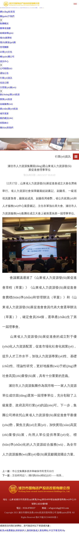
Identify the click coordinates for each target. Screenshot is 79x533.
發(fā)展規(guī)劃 (8, 42)
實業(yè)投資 (6, 99)
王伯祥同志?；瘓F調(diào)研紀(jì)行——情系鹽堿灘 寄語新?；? (38, 475)
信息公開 (4, 83)
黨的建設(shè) (6, 118)
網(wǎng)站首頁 (7, 12)
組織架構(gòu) (6, 33)
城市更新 (4, 113)
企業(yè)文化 (6, 52)
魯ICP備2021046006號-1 (47, 517)
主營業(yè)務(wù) (8, 87)
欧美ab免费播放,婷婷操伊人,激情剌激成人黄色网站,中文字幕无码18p (32, 530)
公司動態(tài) (6, 68)
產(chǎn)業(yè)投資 (9, 109)
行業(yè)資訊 (6, 78)
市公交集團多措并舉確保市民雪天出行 (33, 471)
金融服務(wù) (6, 104)
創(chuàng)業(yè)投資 (10, 94)
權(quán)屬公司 (7, 57)
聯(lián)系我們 (6, 128)
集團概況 (4, 23)
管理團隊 (4, 47)
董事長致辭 (5, 28)
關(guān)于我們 (7, 16)
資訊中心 (4, 61)
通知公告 (4, 73)
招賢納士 (4, 123)
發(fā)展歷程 (6, 38)
